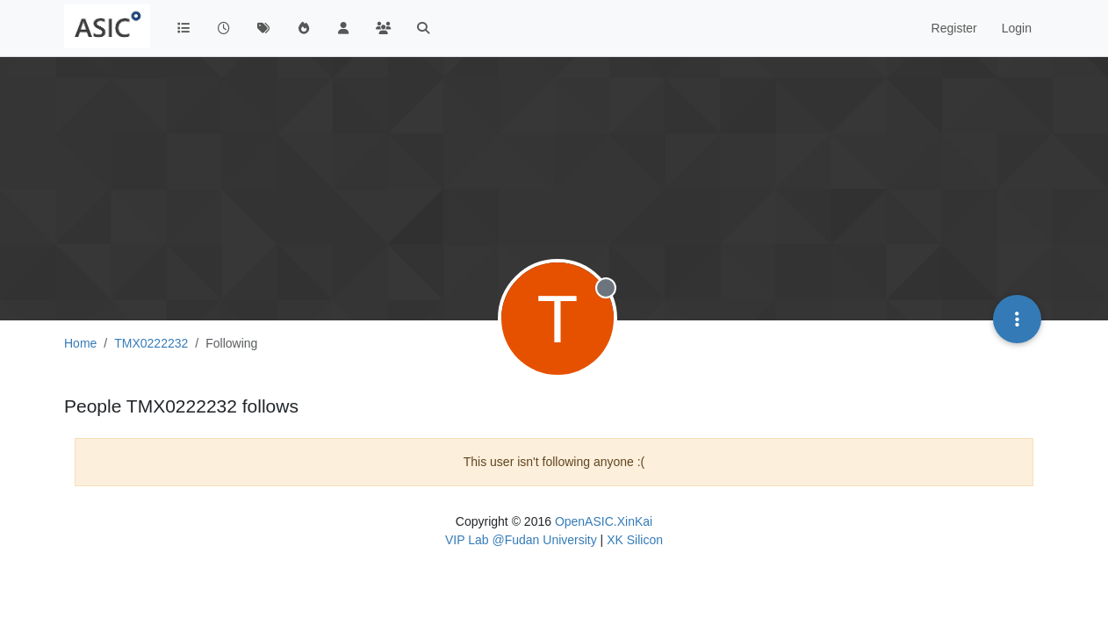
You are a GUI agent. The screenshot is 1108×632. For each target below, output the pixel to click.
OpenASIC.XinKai (603, 521)
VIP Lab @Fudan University (521, 540)
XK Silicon (635, 540)
